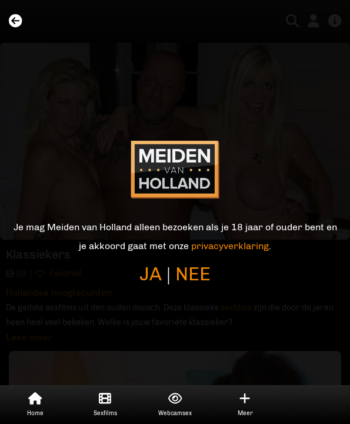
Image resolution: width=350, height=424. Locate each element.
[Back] (15, 21)
